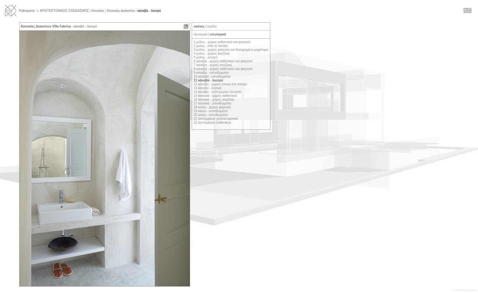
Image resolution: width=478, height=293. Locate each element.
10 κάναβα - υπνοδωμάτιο (212, 76)
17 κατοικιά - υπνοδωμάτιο (212, 103)
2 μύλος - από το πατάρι (211, 46)
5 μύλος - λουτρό (206, 57)
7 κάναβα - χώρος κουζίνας (213, 65)
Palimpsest (27, 10)
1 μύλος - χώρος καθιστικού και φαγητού (222, 42)
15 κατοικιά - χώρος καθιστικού (215, 95)
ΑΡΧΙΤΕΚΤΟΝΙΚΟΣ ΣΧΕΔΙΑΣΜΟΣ (64, 10)
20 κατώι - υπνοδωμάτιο (211, 115)
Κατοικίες (97, 10)
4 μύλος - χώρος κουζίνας (212, 53)
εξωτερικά (201, 34)
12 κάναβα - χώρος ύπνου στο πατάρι (220, 84)
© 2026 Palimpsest (464, 290)
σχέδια (212, 26)
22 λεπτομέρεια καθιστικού (212, 122)
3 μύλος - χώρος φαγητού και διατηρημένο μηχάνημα (231, 49)
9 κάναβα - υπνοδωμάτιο (211, 72)
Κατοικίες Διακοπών (121, 10)
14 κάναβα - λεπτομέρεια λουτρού (217, 92)
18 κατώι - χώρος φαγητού (212, 107)
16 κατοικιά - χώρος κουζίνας (214, 99)
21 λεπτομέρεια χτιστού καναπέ (216, 118)
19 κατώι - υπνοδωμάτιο (211, 111)
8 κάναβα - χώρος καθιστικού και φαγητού (223, 69)
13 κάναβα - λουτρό (207, 88)
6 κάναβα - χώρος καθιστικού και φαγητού (223, 61)
